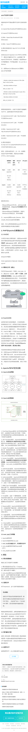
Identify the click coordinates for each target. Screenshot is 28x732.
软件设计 (17, 7)
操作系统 (17, 6)
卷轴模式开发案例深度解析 (9, 696)
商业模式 (4, 7)
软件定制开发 (8, 664)
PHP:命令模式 (4, 677)
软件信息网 (4, 2)
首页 (3, 6)
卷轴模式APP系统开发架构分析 (10, 689)
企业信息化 (24, 6)
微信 (9, 718)
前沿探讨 (24, 7)
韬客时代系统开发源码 (7, 706)
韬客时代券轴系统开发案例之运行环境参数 (13, 704)
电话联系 (21, 718)
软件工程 (10, 6)
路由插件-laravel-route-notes (8, 681)
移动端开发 (11, 7)
